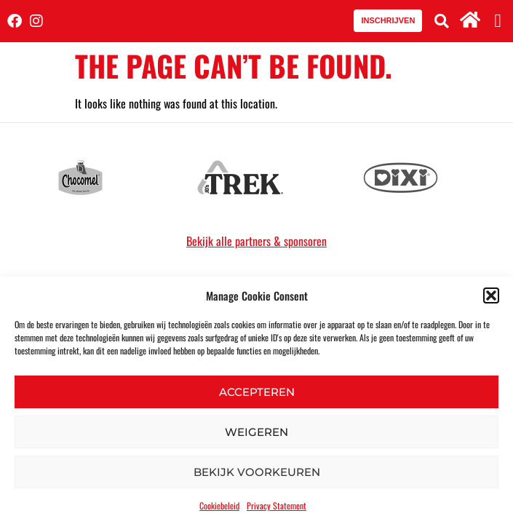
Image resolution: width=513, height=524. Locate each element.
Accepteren (257, 392)
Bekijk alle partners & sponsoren (256, 241)
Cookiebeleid (219, 505)
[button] (491, 295)
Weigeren (256, 432)
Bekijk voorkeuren (257, 472)
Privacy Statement (276, 505)
